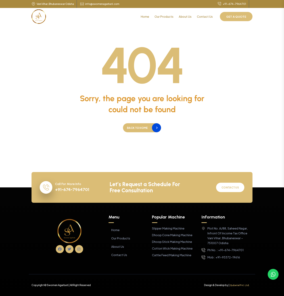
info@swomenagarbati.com (102, 3)
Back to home (137, 127)
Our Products (163, 16)
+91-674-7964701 (232, 4)
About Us (185, 16)
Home (145, 16)
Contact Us (205, 16)
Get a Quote (236, 16)
